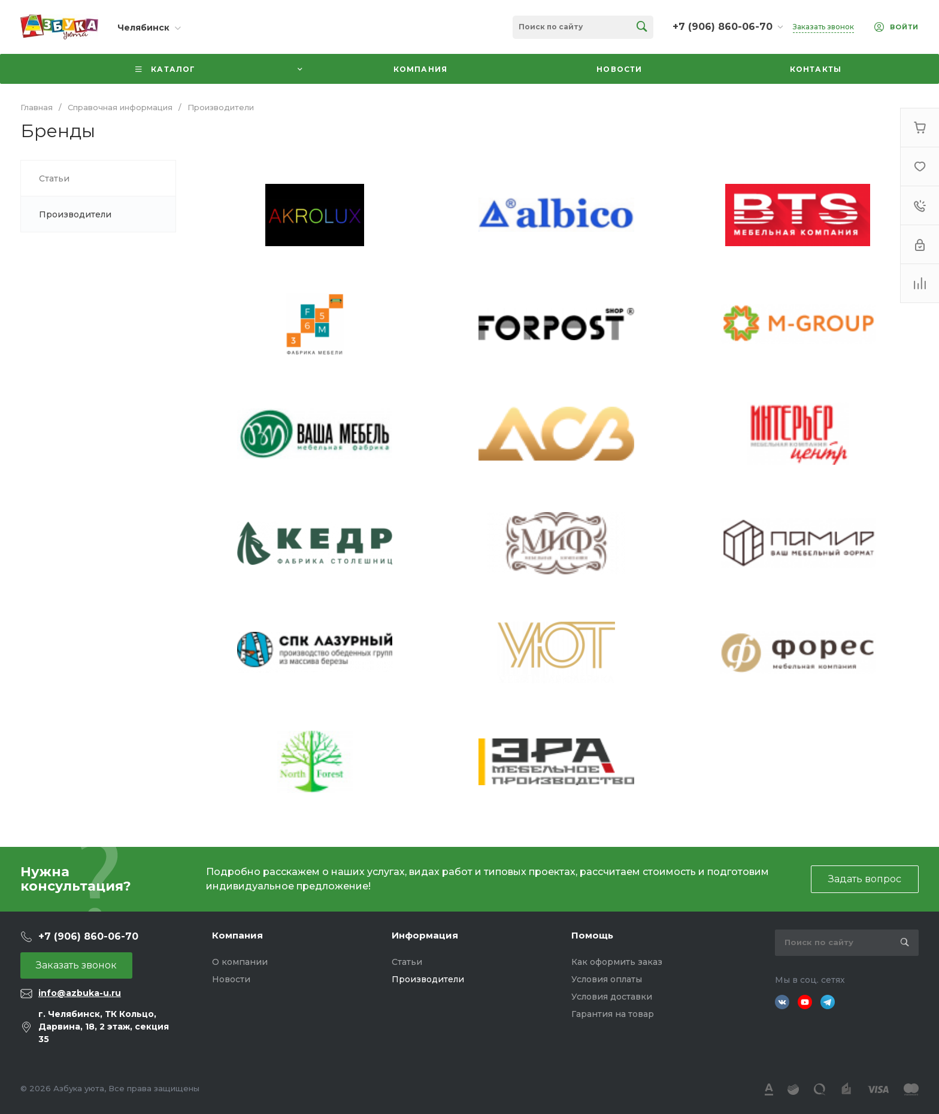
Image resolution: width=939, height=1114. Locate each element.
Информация (425, 935)
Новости (231, 979)
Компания (237, 935)
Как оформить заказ (616, 961)
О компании (240, 961)
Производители (428, 979)
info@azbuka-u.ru (79, 993)
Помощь (592, 935)
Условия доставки (611, 996)
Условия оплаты (606, 979)
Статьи (407, 961)
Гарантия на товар (612, 1014)
